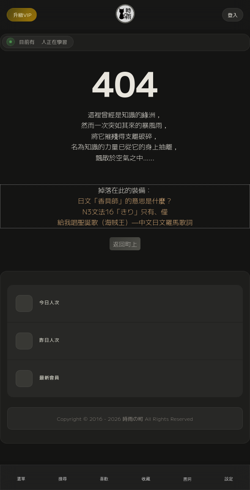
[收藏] (146, 477)
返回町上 (125, 243)
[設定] (229, 477)
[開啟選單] (21, 477)
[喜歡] (104, 477)
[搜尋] (62, 477)
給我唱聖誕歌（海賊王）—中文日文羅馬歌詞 (124, 222)
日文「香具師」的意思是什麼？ (124, 200)
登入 (233, 14)
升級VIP (22, 14)
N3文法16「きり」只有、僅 (125, 211)
